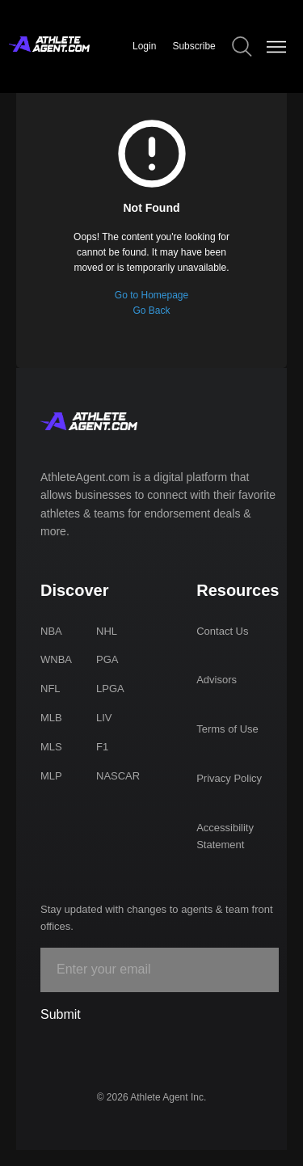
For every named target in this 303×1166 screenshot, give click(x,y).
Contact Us (222, 631)
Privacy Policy (229, 778)
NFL (50, 688)
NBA (51, 631)
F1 (102, 747)
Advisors (216, 680)
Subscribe (193, 46)
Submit (60, 1014)
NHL (106, 631)
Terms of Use (227, 729)
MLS (51, 747)
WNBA (56, 659)
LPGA (110, 688)
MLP (51, 776)
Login (144, 46)
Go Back (151, 310)
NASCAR (118, 776)
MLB (51, 718)
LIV (104, 718)
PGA (107, 659)
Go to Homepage (151, 295)
